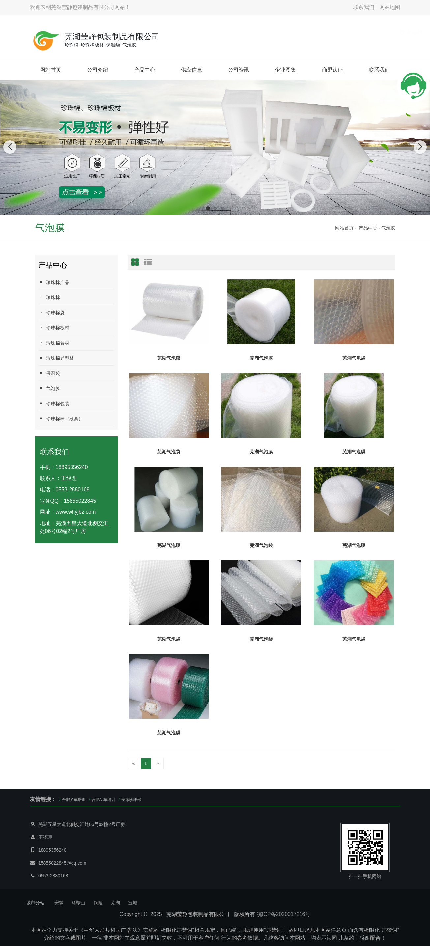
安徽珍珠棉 (131, 799)
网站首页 (50, 70)
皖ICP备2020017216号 (284, 914)
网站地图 (389, 7)
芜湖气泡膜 (168, 358)
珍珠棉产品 (53, 282)
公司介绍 (97, 70)
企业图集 (285, 70)
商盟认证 (332, 70)
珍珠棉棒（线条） (60, 418)
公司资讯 (238, 70)
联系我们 (363, 7)
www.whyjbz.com (76, 512)
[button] (208, 208)
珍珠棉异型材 (56, 358)
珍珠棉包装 (53, 403)
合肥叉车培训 (74, 799)
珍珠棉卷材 (53, 343)
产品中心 (144, 70)
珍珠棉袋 (51, 312)
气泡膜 (388, 227)
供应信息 (191, 70)
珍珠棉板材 (53, 327)
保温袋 (49, 373)
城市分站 (35, 902)
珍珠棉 (49, 297)
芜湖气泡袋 (353, 358)
